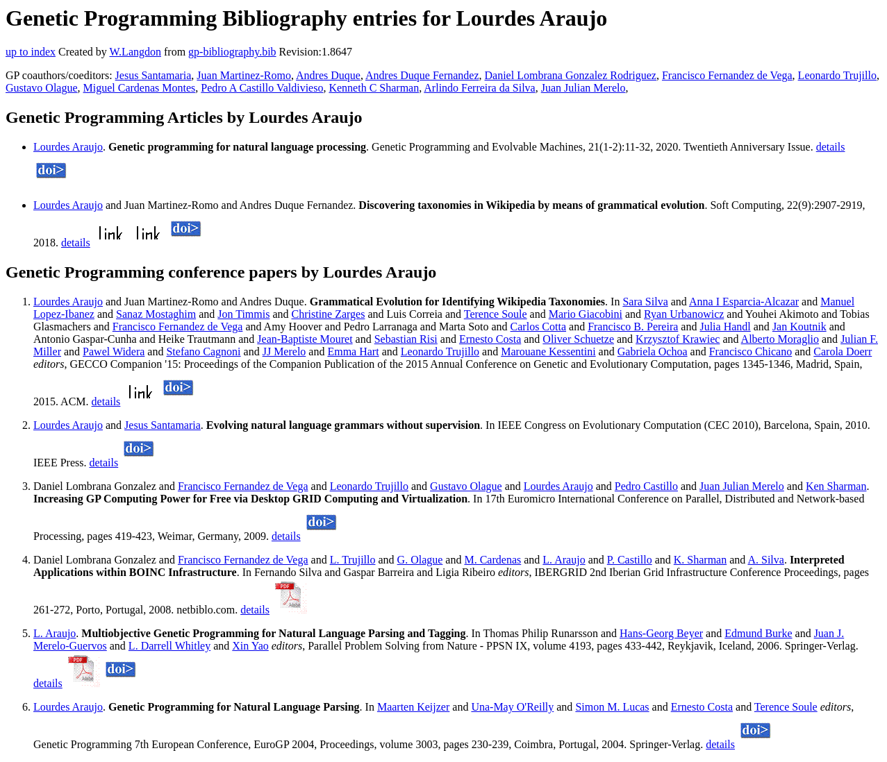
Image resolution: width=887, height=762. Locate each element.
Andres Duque (328, 75)
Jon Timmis (243, 314)
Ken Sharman (836, 486)
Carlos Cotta (538, 326)
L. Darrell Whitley (169, 646)
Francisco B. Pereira (633, 326)
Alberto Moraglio (780, 339)
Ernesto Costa (490, 339)
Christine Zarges (328, 314)
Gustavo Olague (42, 88)
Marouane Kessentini (548, 351)
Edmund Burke (758, 633)
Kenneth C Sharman (374, 88)
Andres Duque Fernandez (422, 75)
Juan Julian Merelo (583, 88)
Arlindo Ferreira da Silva (479, 88)
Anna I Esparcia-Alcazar (744, 301)
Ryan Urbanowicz (684, 314)
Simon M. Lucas (612, 707)
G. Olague (420, 560)
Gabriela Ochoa (652, 351)
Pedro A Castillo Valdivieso (262, 88)
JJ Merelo (284, 351)
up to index (31, 52)
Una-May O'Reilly (512, 707)
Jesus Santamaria (153, 75)
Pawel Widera (113, 351)
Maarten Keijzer (413, 707)
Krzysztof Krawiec (678, 339)
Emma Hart (353, 351)
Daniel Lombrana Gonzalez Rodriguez (570, 75)
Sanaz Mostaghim (156, 314)
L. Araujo (563, 560)
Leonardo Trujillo (837, 75)
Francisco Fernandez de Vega (727, 75)
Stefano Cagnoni (203, 351)
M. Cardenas (492, 560)
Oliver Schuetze (578, 339)
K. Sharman (700, 560)
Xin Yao (250, 646)
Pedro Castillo (646, 486)
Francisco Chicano (751, 351)
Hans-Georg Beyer (661, 633)
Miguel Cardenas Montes (139, 88)
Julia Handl (724, 326)
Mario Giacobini (585, 314)
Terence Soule (495, 314)
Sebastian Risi (406, 339)
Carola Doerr (842, 351)
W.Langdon (135, 52)
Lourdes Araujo (68, 147)
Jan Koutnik (799, 326)
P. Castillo (629, 560)
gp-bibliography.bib (232, 52)
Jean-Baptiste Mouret (304, 339)
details (830, 147)
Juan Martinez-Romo (244, 75)
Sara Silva (645, 301)
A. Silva (765, 560)
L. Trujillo (353, 560)
